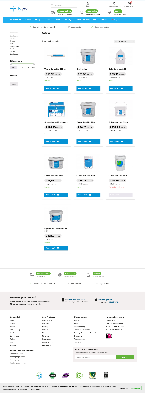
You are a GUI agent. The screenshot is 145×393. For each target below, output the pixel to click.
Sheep (37, 20)
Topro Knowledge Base (86, 20)
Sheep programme (17, 357)
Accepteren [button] (135, 388)
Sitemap (77, 342)
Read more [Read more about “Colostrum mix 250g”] (114, 195)
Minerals (45, 336)
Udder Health (47, 342)
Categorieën (15, 317)
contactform (112, 302)
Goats (47, 20)
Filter (13, 68)
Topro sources (79, 339)
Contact (77, 320)
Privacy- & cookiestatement (85, 333)
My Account (78, 323)
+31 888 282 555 (77, 299)
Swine (57, 20)
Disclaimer (78, 336)
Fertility (45, 327)
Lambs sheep (14, 36)
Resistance (14, 33)
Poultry (68, 20)
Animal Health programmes (22, 350)
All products (15, 20)
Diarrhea (45, 323)
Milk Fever (46, 333)
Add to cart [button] (50, 88)
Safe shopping (79, 327)
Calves (12, 51)
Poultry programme (18, 363)
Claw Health (47, 320)
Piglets (12, 342)
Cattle (28, 20)
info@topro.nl (105, 299)
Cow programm (16, 353)
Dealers (104, 20)
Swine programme (17, 360)
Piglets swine (14, 46)
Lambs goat (14, 54)
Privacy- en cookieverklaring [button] (30, 389)
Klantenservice (80, 317)
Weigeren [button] (124, 388)
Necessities (46, 339)
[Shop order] (124, 41)
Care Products (48, 317)
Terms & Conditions (82, 330)
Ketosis (45, 330)
